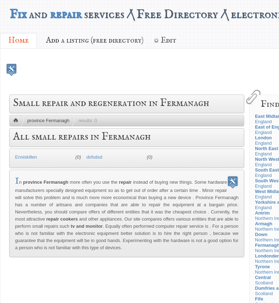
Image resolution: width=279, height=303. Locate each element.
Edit (168, 40)
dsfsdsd (94, 157)
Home (18, 40)
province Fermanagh (48, 120)
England (263, 140)
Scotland (264, 280)
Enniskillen (26, 157)
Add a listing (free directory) (94, 40)
